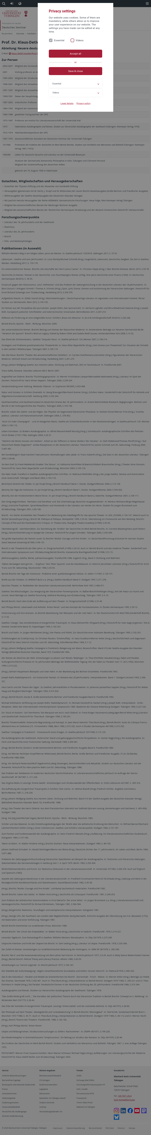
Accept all (75, 53)
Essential (59, 40)
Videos (80, 40)
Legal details (67, 103)
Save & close (75, 71)
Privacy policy (83, 103)
